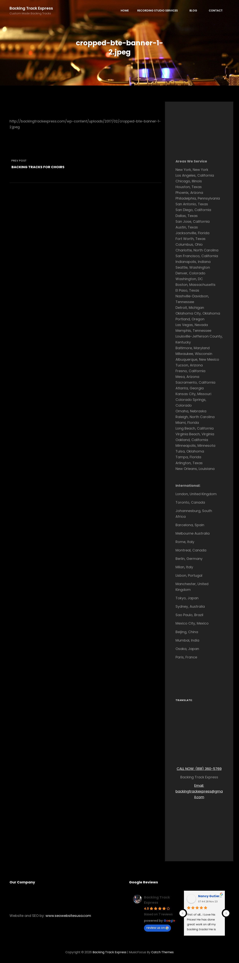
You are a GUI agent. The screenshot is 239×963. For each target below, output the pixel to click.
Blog (195, 10)
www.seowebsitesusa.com (68, 915)
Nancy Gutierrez (210, 896)
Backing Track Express (31, 8)
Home (125, 10)
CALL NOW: (186, 768)
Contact (216, 10)
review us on (157, 927)
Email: (199, 785)
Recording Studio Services (159, 10)
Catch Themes (162, 952)
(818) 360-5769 (208, 768)
